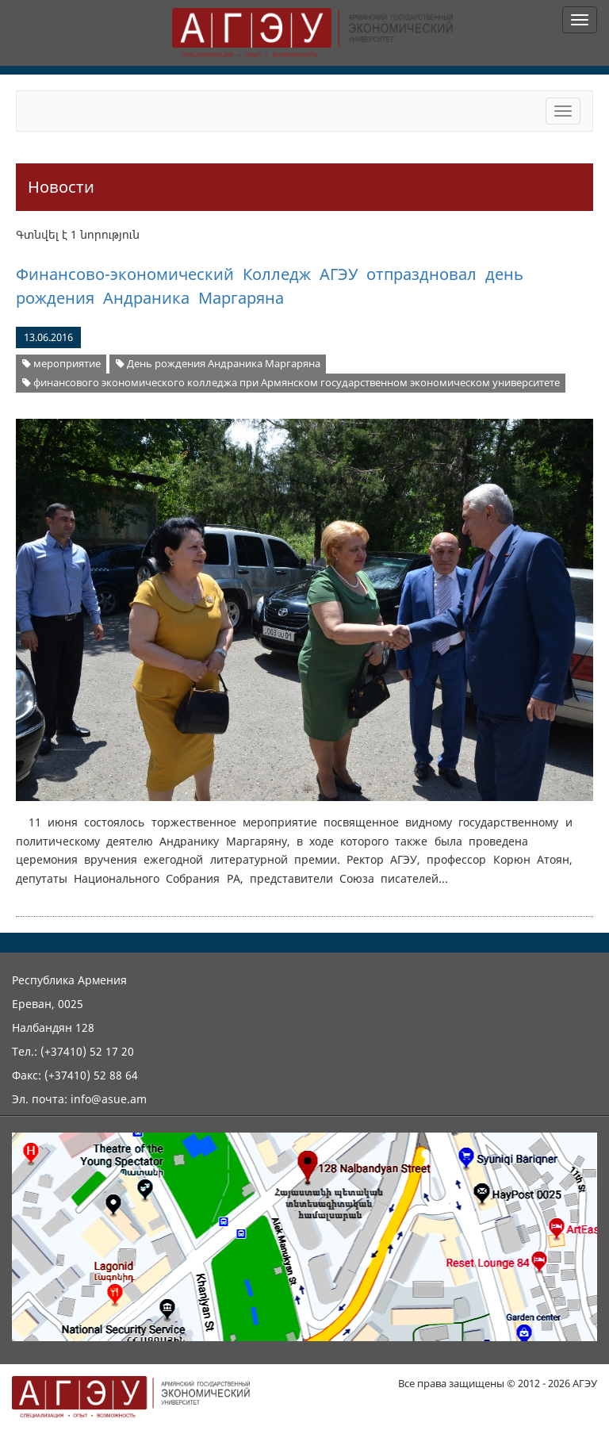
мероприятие (61, 363)
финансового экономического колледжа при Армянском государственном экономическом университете (291, 382)
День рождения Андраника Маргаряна (218, 363)
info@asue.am (109, 1098)
